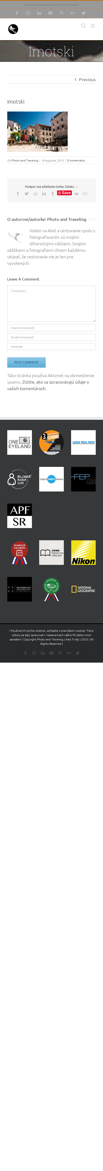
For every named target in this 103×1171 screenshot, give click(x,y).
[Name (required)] (51, 327)
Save (66, 193)
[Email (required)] (51, 337)
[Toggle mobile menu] (93, 25)
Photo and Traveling (25, 160)
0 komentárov (76, 160)
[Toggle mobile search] (83, 25)
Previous (87, 79)
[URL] (51, 346)
